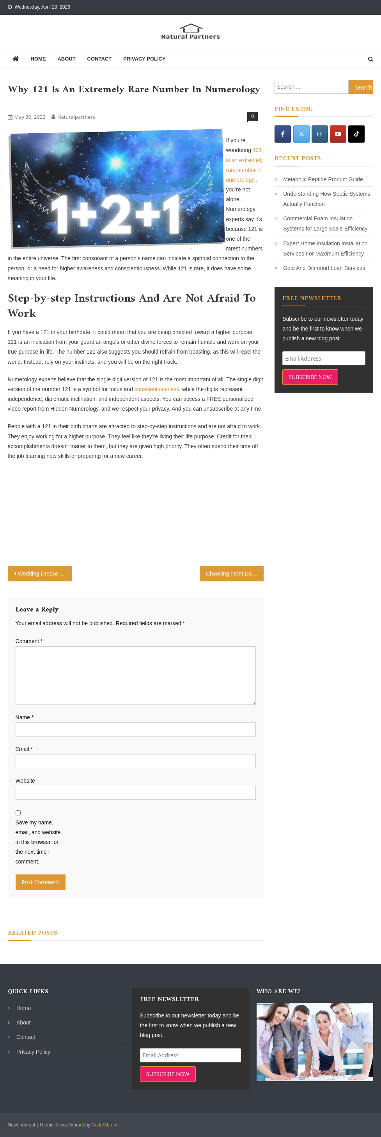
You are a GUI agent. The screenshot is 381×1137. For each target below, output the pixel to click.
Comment (29, 641)
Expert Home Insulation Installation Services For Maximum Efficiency (325, 248)
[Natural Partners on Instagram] (320, 134)
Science (20, 103)
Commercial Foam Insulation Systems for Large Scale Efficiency (325, 223)
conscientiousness (157, 389)
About (66, 59)
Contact (99, 59)
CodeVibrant (105, 1125)
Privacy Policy (144, 59)
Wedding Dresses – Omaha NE (45, 573)
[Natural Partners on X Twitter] (301, 134)
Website (25, 781)
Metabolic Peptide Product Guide (323, 179)
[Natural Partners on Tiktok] (356, 134)
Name (25, 717)
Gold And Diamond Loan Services (324, 268)
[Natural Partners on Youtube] (338, 134)
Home (38, 59)
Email (24, 749)
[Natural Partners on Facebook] (283, 134)
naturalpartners (76, 116)
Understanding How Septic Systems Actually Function (326, 199)
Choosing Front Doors (232, 573)
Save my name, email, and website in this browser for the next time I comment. (38, 842)
